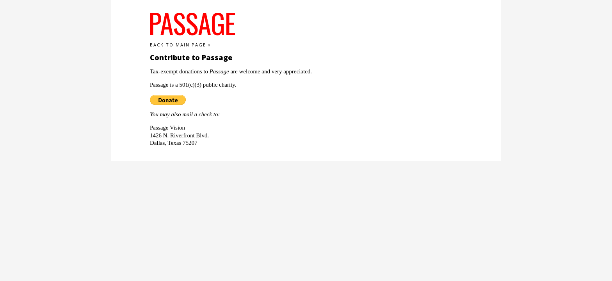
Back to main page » (180, 45)
